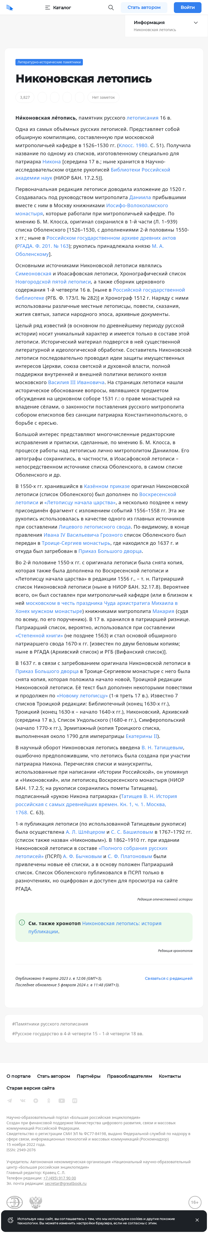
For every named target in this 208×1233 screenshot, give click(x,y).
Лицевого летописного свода (95, 526)
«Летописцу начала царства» (80, 502)
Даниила (140, 197)
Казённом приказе (107, 486)
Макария (163, 611)
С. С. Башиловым (132, 832)
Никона (52, 161)
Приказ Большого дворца (110, 551)
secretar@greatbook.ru (66, 1183)
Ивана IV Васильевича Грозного (83, 535)
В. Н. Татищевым (162, 747)
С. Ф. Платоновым (130, 856)
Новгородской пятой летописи (53, 281)
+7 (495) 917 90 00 (59, 1178)
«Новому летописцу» (82, 695)
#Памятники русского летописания (50, 1024)
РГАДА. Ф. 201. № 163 (43, 246)
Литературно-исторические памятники (49, 62)
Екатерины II (141, 736)
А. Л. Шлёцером (85, 832)
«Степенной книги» (39, 635)
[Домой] (9, 7)
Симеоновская (33, 273)
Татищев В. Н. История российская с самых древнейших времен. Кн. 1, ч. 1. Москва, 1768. (96, 804)
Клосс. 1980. (134, 145)
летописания (143, 117)
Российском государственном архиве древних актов (111, 238)
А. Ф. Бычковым (82, 856)
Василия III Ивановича (76, 382)
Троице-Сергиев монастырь (76, 543)
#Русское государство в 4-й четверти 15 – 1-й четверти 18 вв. (78, 1034)
